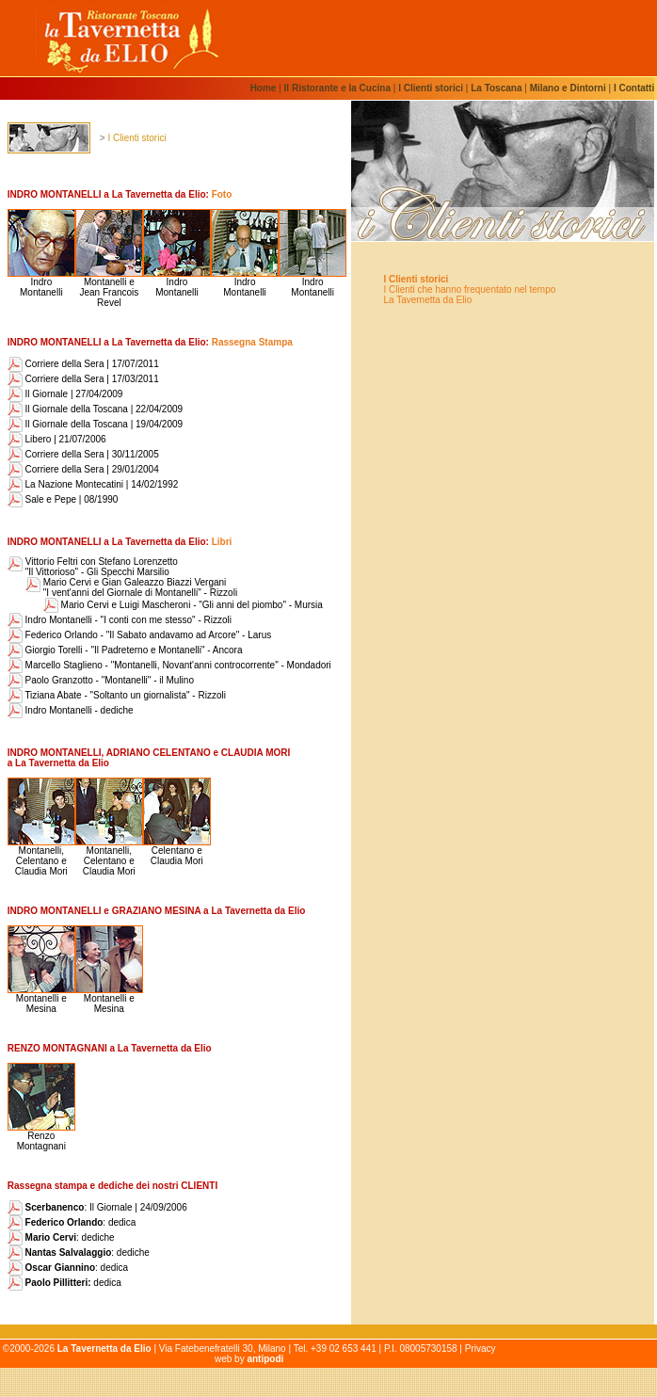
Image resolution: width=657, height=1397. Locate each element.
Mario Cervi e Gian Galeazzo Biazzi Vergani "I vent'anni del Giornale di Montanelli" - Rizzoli (140, 587)
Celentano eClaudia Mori (177, 851)
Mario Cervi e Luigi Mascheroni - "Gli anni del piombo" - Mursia (183, 605)
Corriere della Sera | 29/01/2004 (83, 469)
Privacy (480, 1348)
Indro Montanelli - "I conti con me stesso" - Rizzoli (120, 620)
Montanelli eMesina (41, 999)
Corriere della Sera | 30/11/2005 (83, 454)
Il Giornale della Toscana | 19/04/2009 (95, 424)
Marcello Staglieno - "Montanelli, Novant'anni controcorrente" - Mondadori (169, 665)
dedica (64, 1282)
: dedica (72, 1222)
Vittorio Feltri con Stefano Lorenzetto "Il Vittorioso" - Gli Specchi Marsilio (101, 566)
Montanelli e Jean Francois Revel (109, 288)
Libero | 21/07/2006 (57, 439)
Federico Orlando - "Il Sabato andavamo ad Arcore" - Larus (139, 635)
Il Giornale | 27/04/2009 (65, 394)
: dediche (61, 1237)
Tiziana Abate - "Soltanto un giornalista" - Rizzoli (117, 695)
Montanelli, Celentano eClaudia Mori (41, 856)
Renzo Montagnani (41, 1136)
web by (249, 1359)
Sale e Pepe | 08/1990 (63, 499)
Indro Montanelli (41, 282)
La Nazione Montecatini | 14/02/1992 (93, 484)
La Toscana (496, 88)
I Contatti (634, 88)
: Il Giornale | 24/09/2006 (97, 1207)
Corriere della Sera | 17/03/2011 (83, 379)
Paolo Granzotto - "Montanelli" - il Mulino (101, 680)
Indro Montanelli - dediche (71, 710)
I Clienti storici (430, 88)
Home (265, 88)
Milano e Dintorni (568, 88)
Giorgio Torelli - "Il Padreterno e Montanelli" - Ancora (125, 650)
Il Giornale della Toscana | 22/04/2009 (95, 409)
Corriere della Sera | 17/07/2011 (83, 364)
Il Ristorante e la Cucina (337, 88)
